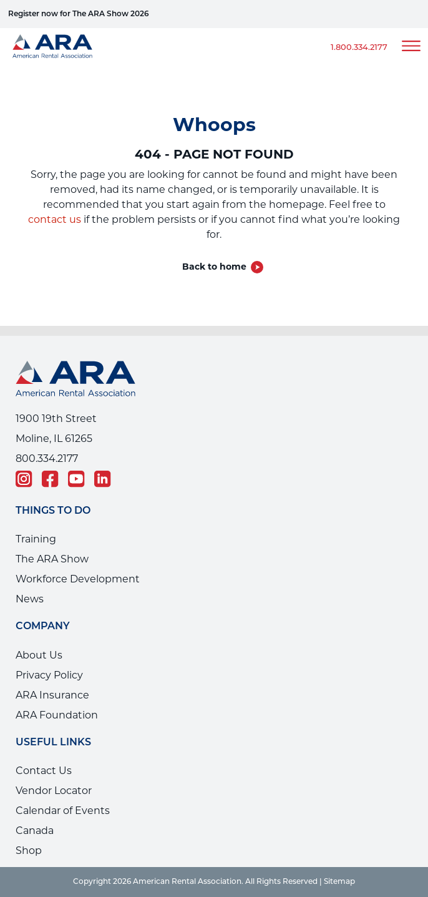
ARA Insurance (52, 695)
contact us (54, 219)
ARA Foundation (57, 715)
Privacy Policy (49, 675)
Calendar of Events (63, 810)
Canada (35, 830)
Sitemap (339, 882)
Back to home (214, 266)
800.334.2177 (47, 458)
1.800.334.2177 (359, 48)
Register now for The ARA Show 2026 (78, 14)
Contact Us (44, 771)
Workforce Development (78, 579)
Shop (29, 850)
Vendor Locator (54, 791)
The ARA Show (52, 559)
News (30, 599)
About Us (39, 655)
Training (36, 539)
